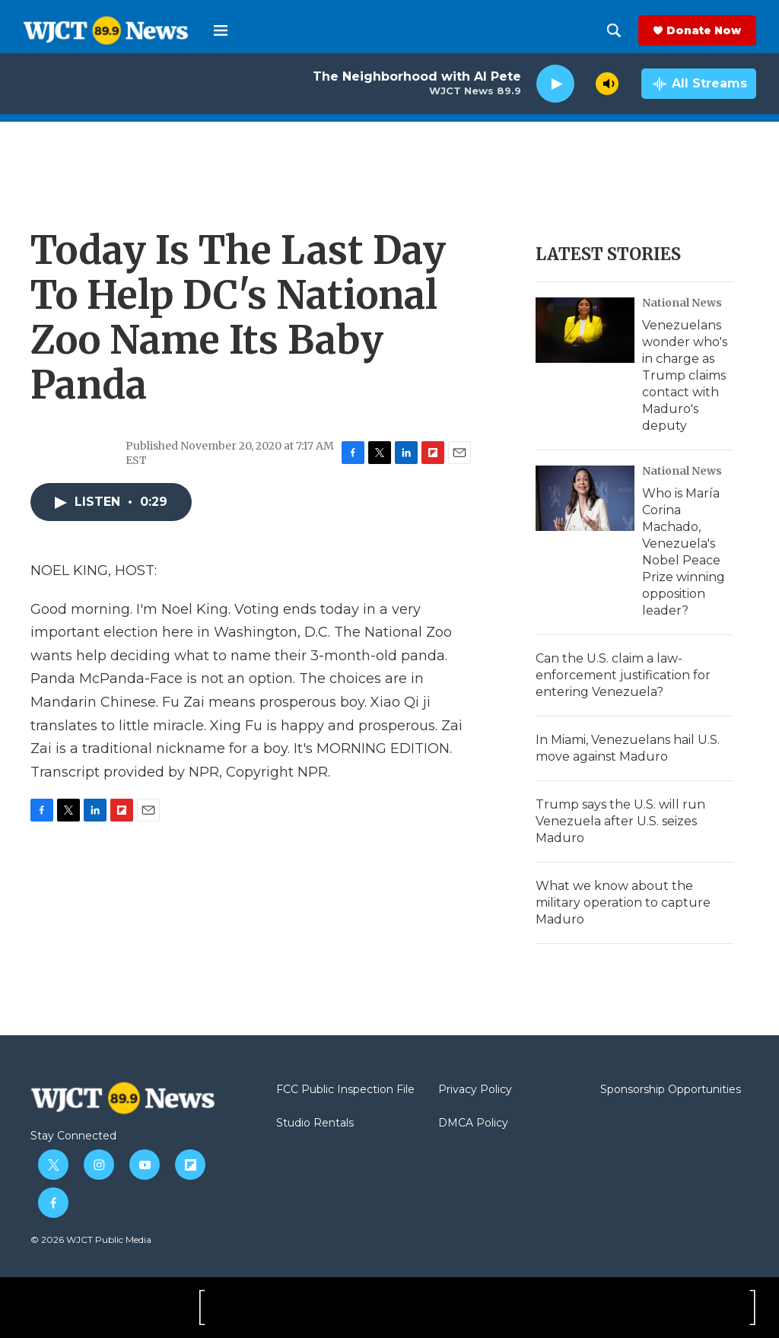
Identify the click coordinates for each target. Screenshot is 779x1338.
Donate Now (703, 30)
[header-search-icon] (613, 30)
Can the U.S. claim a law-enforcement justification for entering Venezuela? (623, 675)
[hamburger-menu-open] (220, 30)
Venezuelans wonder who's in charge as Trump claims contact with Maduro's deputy (684, 375)
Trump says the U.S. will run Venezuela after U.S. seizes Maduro (620, 821)
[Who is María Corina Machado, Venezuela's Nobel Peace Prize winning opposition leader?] (585, 498)
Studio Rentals (315, 1123)
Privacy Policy (475, 1090)
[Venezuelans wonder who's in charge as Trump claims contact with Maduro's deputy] (585, 330)
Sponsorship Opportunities (670, 1090)
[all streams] (698, 83)
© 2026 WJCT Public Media (90, 1239)
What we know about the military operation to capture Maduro (623, 902)
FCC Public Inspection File (345, 1090)
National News (682, 303)
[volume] (607, 83)
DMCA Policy (473, 1123)
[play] (555, 84)
